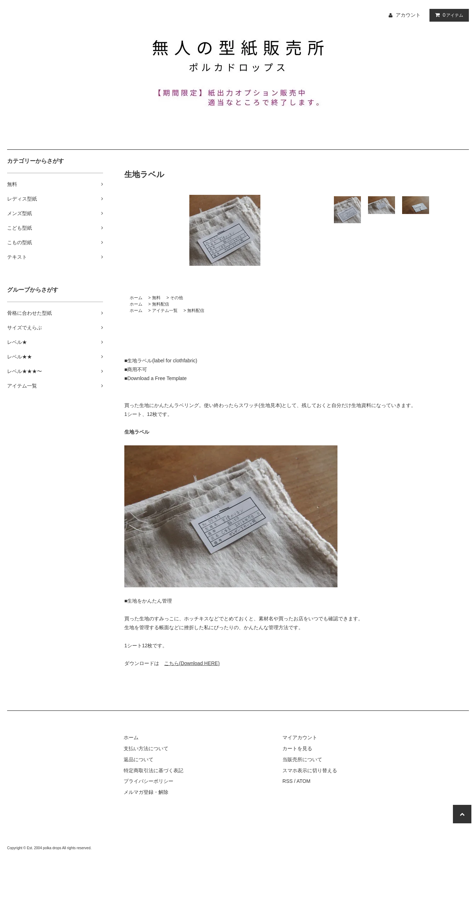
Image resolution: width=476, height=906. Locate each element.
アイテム (447, 15)
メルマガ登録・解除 (146, 792)
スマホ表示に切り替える (309, 770)
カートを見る (297, 748)
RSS (287, 781)
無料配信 (160, 304)
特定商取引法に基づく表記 (153, 770)
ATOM (303, 781)
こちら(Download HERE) (192, 663)
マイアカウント (299, 737)
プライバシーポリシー (148, 781)
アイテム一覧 (165, 310)
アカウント (408, 15)
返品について (138, 759)
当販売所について (302, 759)
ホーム (136, 297)
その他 (176, 297)
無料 (156, 297)
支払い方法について (146, 748)
